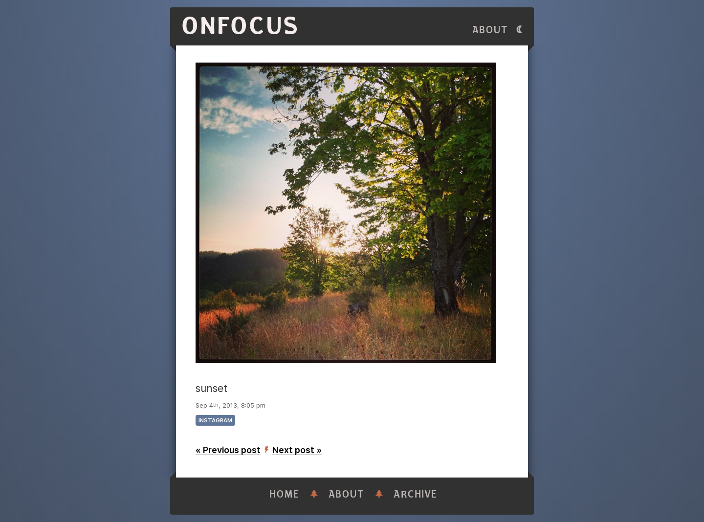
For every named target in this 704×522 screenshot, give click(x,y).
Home (284, 494)
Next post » (297, 450)
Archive (416, 494)
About (490, 30)
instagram (215, 420)
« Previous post (228, 450)
